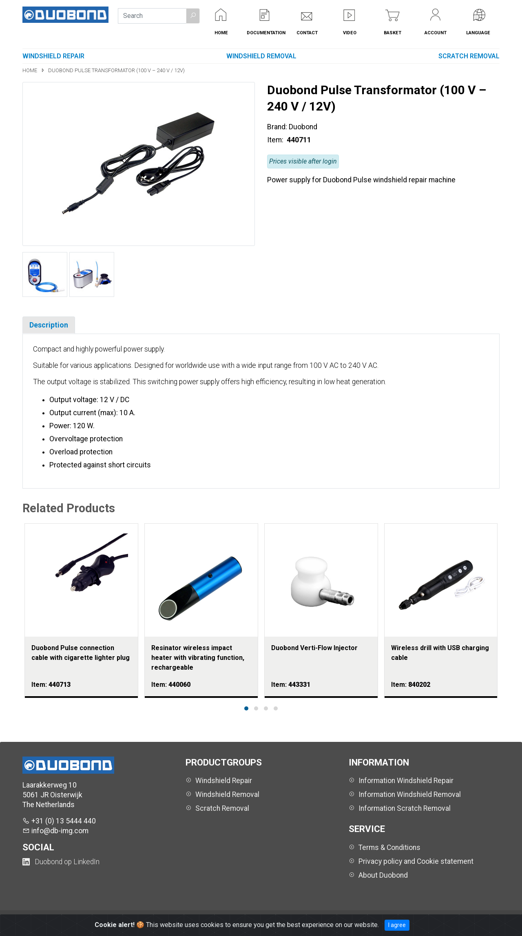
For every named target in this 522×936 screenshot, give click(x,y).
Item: (276, 140)
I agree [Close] (397, 925)
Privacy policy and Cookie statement (415, 861)
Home (30, 70)
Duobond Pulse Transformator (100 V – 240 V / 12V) (116, 70)
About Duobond (383, 875)
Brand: (277, 127)
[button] (193, 16)
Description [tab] (48, 325)
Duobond (303, 127)
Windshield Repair (53, 56)
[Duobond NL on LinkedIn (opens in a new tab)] (61, 862)
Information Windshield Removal (409, 794)
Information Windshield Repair (405, 781)
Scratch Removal (469, 56)
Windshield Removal (261, 56)
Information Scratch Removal (404, 808)
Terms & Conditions (389, 847)
